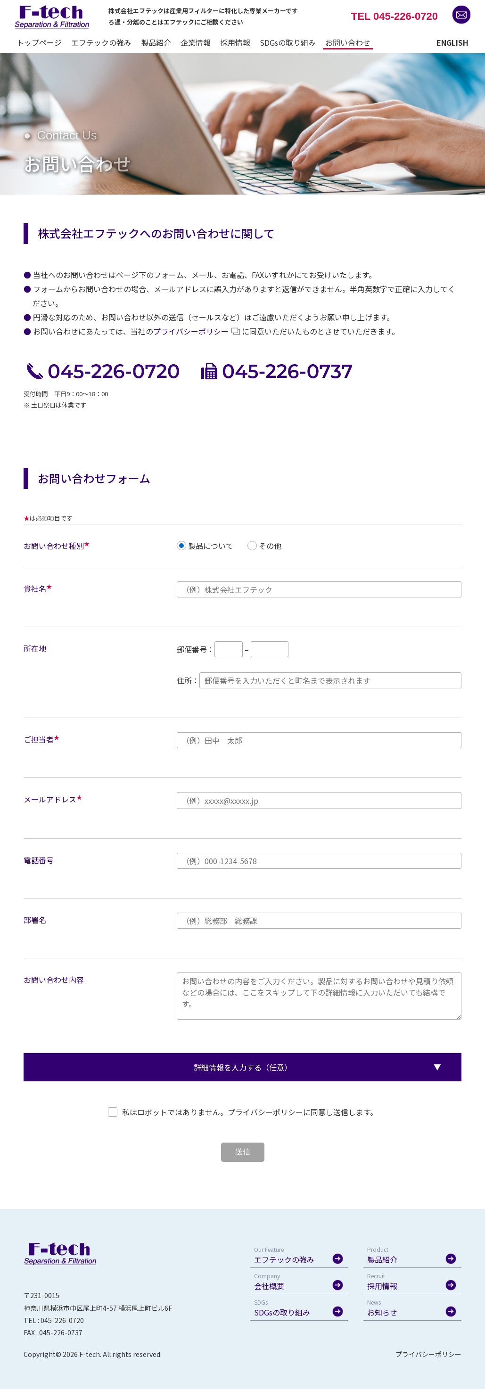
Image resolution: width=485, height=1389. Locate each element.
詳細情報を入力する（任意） (243, 1067)
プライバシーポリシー (191, 331)
